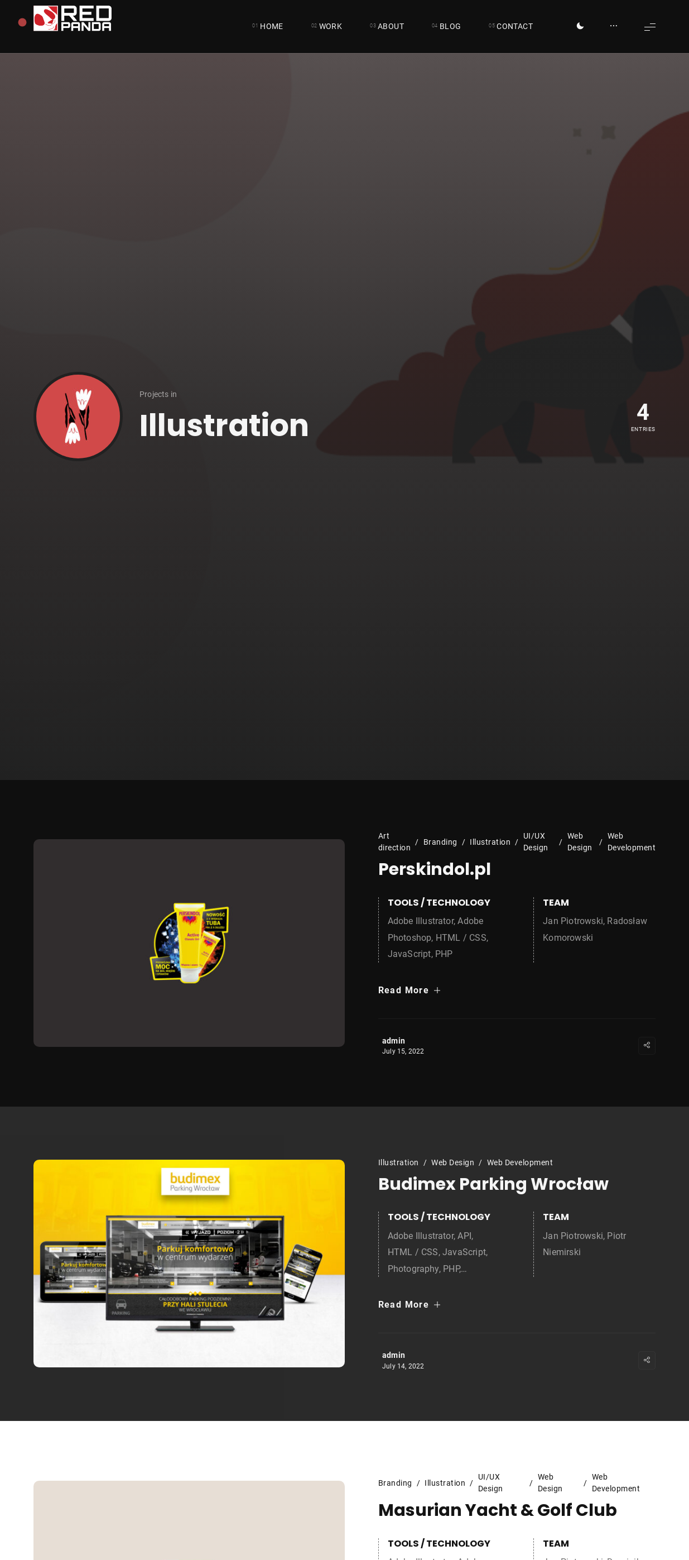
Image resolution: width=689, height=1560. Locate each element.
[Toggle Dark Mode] (580, 27)
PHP (444, 954)
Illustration (490, 842)
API (464, 1236)
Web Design (579, 841)
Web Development (632, 841)
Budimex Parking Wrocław (493, 1184)
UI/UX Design (535, 841)
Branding (440, 842)
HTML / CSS (461, 937)
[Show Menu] (650, 26)
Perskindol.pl (434, 870)
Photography (413, 1269)
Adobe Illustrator (421, 921)
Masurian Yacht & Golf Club (497, 1510)
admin (393, 1040)
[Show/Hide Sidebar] (613, 27)
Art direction (394, 841)
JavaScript (409, 954)
